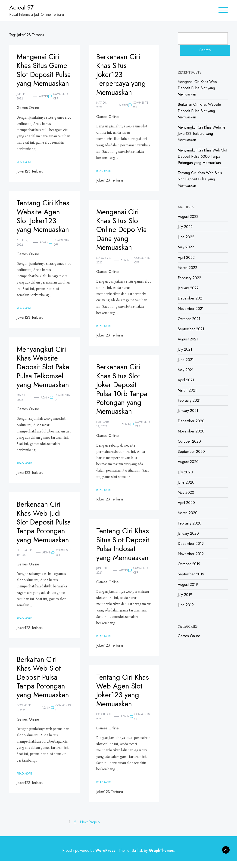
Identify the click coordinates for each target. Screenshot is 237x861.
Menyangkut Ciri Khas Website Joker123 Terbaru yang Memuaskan (201, 133)
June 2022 (186, 237)
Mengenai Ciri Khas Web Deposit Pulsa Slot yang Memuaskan (197, 88)
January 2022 (188, 288)
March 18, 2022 (24, 406)
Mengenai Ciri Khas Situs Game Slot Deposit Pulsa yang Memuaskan (43, 74)
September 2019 (191, 574)
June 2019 (186, 605)
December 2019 (191, 543)
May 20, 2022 (101, 105)
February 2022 (189, 278)
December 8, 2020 (24, 707)
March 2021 (187, 390)
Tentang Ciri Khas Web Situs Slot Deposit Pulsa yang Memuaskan (200, 179)
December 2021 (191, 298)
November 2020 (191, 431)
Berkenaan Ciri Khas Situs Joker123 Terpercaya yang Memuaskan (121, 74)
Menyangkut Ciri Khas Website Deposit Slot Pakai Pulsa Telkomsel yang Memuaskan (42, 371)
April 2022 (186, 257)
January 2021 (188, 410)
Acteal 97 (21, 7)
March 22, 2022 (103, 260)
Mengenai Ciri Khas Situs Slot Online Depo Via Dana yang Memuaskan (122, 230)
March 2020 (187, 512)
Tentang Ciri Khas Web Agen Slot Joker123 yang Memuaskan (123, 690)
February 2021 (189, 400)
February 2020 (189, 523)
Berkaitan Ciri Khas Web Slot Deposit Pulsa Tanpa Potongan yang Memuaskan (43, 677)
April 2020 (186, 502)
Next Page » (90, 822)
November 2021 (191, 308)
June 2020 (186, 482)
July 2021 (185, 349)
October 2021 (189, 318)
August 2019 (188, 584)
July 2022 (185, 226)
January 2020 (188, 533)
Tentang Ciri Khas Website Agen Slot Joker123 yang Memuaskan (44, 216)
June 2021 (186, 359)
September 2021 (191, 329)
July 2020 (185, 472)
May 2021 (185, 370)
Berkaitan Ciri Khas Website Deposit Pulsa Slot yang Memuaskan (199, 111)
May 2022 (186, 247)
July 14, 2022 (22, 105)
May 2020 (186, 492)
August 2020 (188, 461)
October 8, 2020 (104, 716)
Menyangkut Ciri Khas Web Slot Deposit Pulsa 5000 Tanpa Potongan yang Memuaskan (202, 156)
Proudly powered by (89, 850)
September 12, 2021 (24, 561)
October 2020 (189, 441)
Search (205, 50)
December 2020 (191, 421)
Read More (24, 171)
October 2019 (189, 564)
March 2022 (187, 267)
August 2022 (188, 216)
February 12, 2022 (102, 424)
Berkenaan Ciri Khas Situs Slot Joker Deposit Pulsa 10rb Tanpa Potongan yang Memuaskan (123, 389)
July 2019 (185, 594)
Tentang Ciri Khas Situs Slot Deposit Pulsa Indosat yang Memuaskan (123, 544)
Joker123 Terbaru (30, 180)
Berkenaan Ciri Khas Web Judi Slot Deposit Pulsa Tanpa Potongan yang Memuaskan (40, 526)
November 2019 (191, 553)
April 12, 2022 (22, 242)
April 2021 (186, 380)
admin (43, 105)
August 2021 (188, 339)
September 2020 (191, 451)
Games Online (28, 116)
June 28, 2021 (102, 570)
